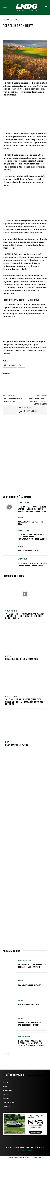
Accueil (6, 19)
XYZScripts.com (35, 1157)
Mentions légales (25, 1150)
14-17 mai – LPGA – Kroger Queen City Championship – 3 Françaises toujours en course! (32, 536)
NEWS (20, 517)
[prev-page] (4, 1055)
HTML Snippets (14, 1157)
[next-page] (8, 1055)
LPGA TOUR (22, 559)
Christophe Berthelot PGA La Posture (12, 400)
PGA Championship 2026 (28, 550)
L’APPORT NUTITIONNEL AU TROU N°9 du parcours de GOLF (30, 1023)
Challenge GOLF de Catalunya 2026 (30, 522)
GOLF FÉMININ (23, 502)
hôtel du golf (15, 284)
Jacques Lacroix (30, 411)
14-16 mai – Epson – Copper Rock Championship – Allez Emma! (32, 564)
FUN (15, 19)
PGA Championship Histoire (29, 985)
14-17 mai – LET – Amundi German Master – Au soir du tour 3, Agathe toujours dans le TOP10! (32, 509)
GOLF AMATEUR (24, 960)
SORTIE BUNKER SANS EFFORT (29, 1004)
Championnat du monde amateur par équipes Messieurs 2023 (37, 401)
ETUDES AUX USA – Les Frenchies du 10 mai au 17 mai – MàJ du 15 (32, 965)
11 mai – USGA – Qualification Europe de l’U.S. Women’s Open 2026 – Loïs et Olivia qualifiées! (31, 1043)
